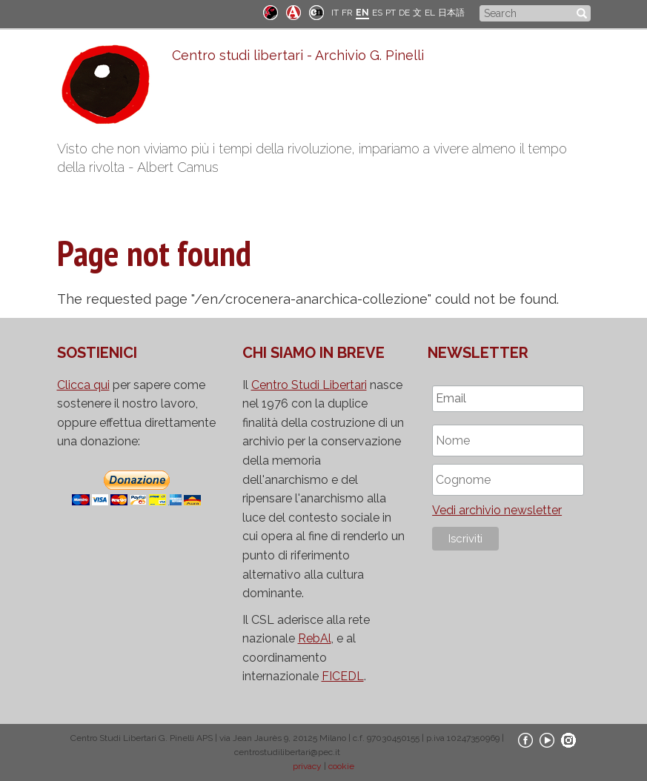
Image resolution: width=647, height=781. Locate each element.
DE (404, 12)
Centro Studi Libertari (309, 385)
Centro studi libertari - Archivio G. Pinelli (298, 55)
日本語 (451, 12)
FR (347, 12)
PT (390, 12)
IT (335, 12)
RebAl (314, 638)
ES (377, 12)
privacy (307, 766)
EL (430, 12)
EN (362, 12)
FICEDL (343, 676)
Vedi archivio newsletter (497, 510)
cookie (341, 766)
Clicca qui (83, 385)
